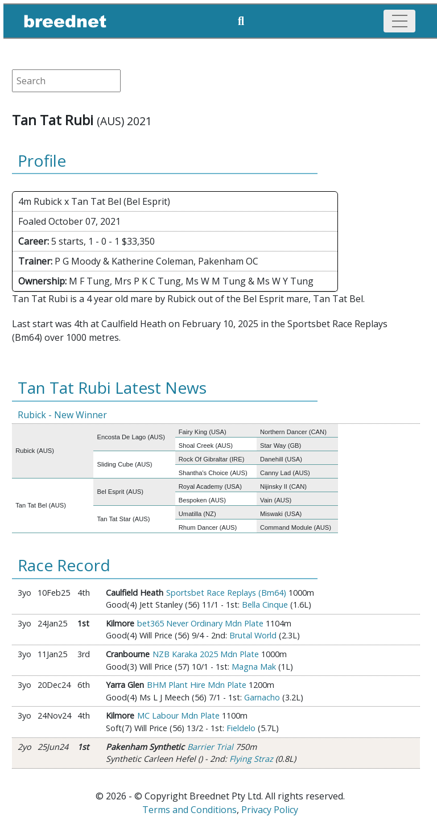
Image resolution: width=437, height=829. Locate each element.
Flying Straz (251, 758)
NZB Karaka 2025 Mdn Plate (205, 654)
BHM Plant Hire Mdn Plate (196, 684)
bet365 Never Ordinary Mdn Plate (200, 623)
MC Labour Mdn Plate (178, 715)
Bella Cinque (265, 604)
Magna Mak (254, 666)
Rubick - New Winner (62, 415)
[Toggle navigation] (399, 21)
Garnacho (262, 697)
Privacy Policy (269, 809)
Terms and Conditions (189, 809)
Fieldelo (240, 728)
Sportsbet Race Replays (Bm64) (226, 592)
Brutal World (253, 635)
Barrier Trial (210, 746)
